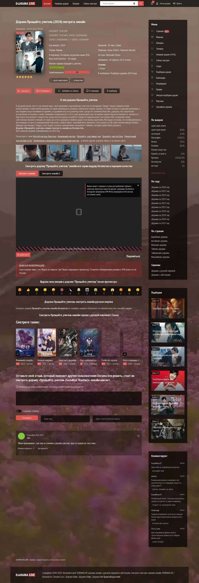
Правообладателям (112, 576)
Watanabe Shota (113, 54)
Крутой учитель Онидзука (44, 136)
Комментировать (26, 448)
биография (164, 137)
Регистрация (163, 3)
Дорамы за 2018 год (160, 219)
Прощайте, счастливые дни (89, 136)
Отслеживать (43, 90)
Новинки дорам (61, 3)
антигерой (164, 133)
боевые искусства (167, 149)
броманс (163, 157)
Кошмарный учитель (66, 136)
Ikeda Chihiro (113, 50)
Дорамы (47, 3)
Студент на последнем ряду (164, 505)
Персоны (159, 101)
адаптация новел (166, 125)
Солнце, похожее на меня (162, 489)
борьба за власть (167, 153)
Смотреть (23, 90)
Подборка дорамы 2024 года (124, 73)
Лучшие (76, 3)
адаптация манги (60, 80)
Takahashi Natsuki (127, 50)
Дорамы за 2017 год (160, 223)
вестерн (163, 165)
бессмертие (164, 161)
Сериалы (32, 560)
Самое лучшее (158, 542)
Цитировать (43, 448)
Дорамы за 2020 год (160, 211)
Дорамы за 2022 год (160, 203)
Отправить (27, 417)
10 (42, 76)
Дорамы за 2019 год (160, 215)
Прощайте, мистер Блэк (112, 136)
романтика (78, 80)
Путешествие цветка (160, 523)
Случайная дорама (164, 106)
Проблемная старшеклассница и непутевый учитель (56, 140)
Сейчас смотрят (90, 3)
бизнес (162, 141)
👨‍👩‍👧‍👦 (87, 291)
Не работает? (23, 254)
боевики (163, 145)
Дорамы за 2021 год (160, 207)
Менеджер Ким (158, 471)
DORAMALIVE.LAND (22, 560)
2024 (63, 45)
